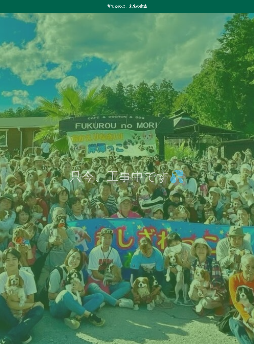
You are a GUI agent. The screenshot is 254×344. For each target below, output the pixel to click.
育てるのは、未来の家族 (127, 6)
